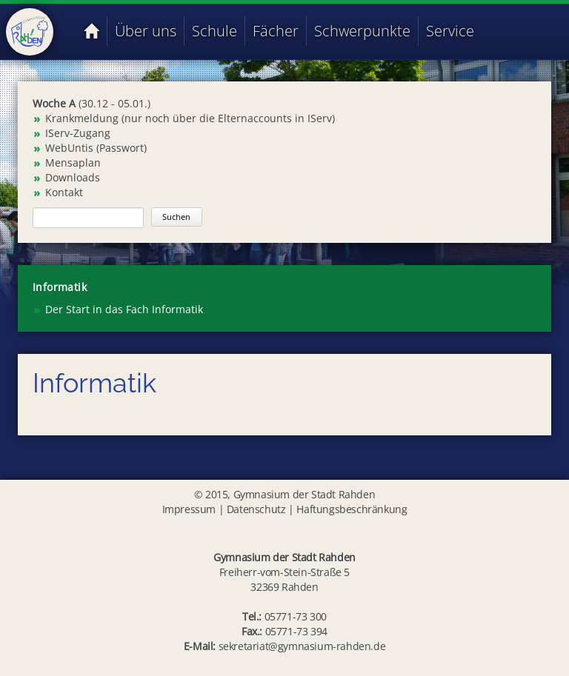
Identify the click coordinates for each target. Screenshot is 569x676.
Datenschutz (256, 509)
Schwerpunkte (362, 31)
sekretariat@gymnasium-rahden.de (302, 646)
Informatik (60, 287)
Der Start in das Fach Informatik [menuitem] (124, 309)
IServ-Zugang (77, 133)
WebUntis (69, 148)
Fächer (276, 31)
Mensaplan (73, 162)
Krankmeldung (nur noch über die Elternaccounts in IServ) (190, 118)
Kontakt (64, 192)
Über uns (145, 31)
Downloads (72, 177)
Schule (214, 31)
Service (450, 31)
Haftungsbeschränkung (351, 509)
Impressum (189, 509)
